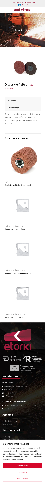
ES (27, 5)
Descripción (12, 101)
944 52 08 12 (7, 390)
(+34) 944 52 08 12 (17, 2)
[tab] (23, 100)
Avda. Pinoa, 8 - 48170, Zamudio (14, 387)
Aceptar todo (22, 466)
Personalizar (22, 472)
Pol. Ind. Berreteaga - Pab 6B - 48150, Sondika (19, 406)
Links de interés (9, 421)
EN (23, 5)
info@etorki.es (30, 2)
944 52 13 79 (7, 393)
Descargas (7, 424)
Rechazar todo (22, 479)
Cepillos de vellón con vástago (15, 182)
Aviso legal (7, 436)
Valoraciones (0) (13, 108)
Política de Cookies (10, 439)
